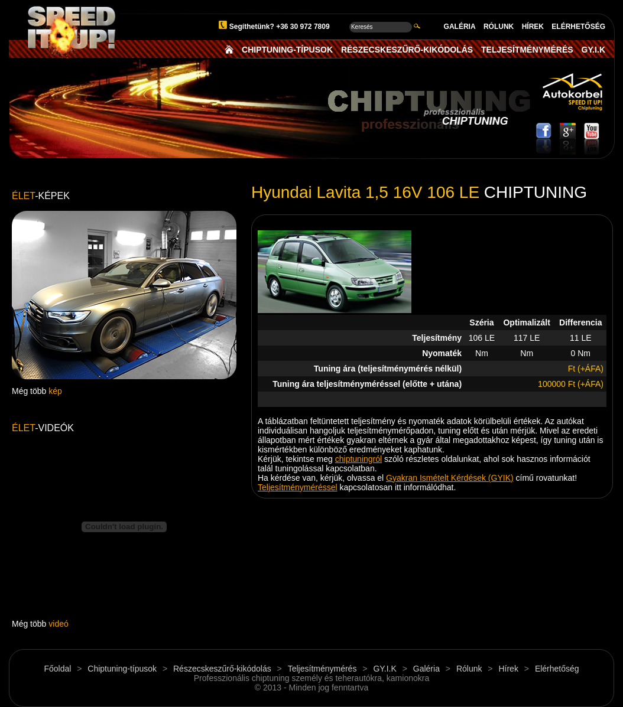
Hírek (508, 668)
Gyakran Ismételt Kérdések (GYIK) (450, 478)
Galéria (426, 668)
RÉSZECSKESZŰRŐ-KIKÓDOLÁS (407, 49)
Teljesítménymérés (322, 668)
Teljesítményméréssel (298, 487)
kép (55, 391)
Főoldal (57, 668)
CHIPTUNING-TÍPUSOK (287, 49)
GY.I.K (593, 49)
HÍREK (533, 26)
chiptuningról (358, 459)
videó (58, 623)
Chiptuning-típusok (122, 668)
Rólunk (469, 668)
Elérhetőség (557, 668)
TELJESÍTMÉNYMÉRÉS (527, 49)
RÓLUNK (499, 26)
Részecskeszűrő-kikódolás (222, 668)
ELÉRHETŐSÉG (578, 26)
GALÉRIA (460, 26)
